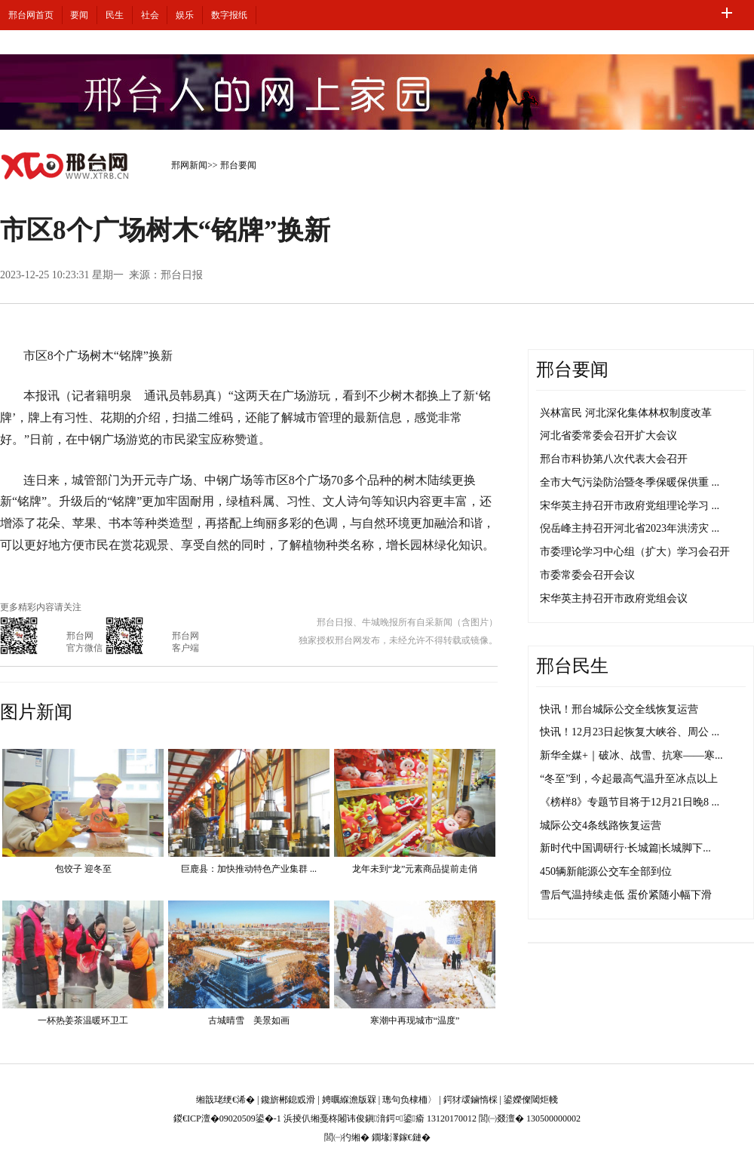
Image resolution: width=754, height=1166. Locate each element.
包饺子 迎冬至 (83, 869)
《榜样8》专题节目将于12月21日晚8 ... (629, 802)
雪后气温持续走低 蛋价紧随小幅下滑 (626, 895)
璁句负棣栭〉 (409, 1099)
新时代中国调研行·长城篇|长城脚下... (625, 848)
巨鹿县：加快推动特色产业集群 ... (249, 869)
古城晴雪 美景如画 (249, 1020)
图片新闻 (36, 712)
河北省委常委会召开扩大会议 (608, 435)
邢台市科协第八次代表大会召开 (614, 459)
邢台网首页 (31, 15)
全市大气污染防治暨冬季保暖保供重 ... (629, 482)
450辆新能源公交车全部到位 (606, 871)
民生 (115, 15)
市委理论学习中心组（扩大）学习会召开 (635, 551)
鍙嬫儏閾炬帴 (531, 1099)
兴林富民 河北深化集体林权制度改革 (626, 413)
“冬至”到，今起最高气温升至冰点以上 (629, 778)
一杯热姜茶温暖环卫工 (83, 1020)
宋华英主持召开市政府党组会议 (614, 598)
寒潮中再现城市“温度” (415, 1020)
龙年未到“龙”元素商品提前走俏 (415, 869)
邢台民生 (572, 666)
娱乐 (185, 15)
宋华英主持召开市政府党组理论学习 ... (629, 505)
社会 (150, 15)
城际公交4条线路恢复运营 (600, 825)
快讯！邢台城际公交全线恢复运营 (619, 709)
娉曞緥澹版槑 (349, 1099)
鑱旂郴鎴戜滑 (288, 1099)
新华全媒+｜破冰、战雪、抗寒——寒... (631, 755)
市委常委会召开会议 (587, 575)
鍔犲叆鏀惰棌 (470, 1099)
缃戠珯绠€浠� (225, 1099)
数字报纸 (229, 15)
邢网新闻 (189, 165)
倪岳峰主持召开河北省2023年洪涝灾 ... (629, 528)
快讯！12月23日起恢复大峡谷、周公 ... (629, 732)
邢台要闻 (238, 165)
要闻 (79, 15)
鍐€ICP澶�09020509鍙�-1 (227, 1118)
